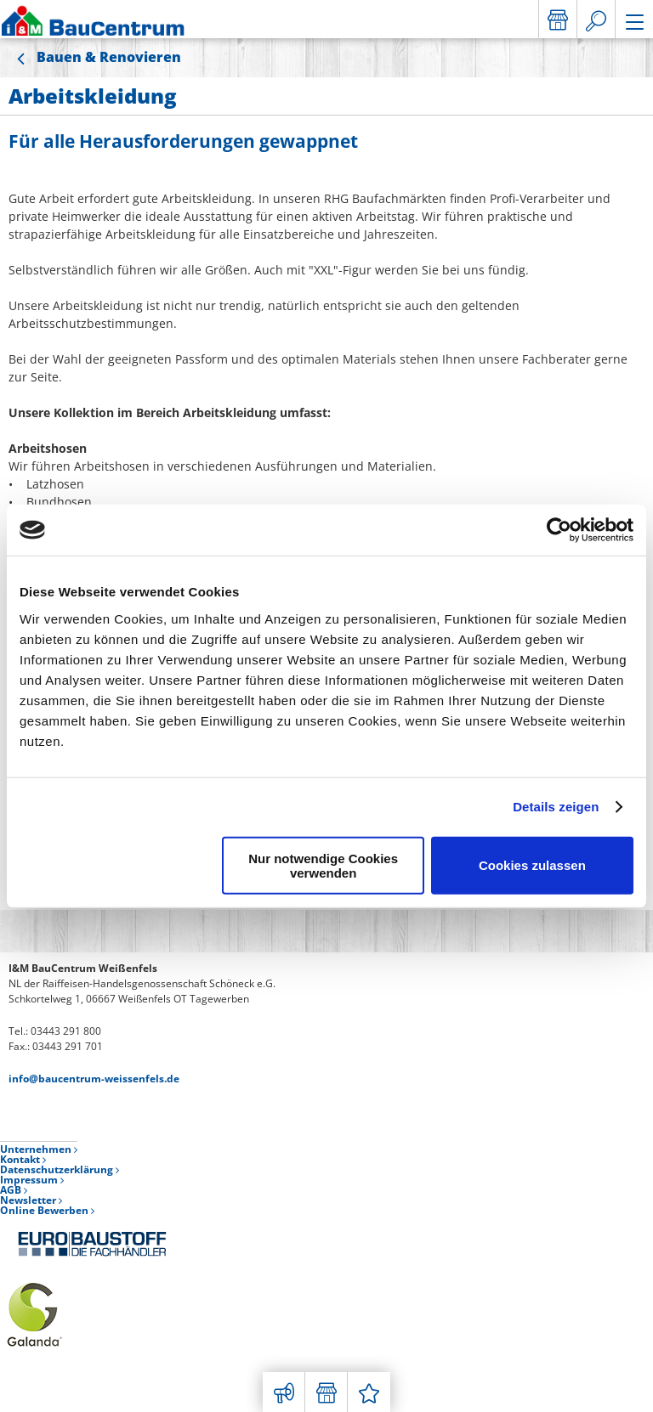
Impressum (32, 1179)
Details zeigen (556, 806)
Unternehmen (38, 1149)
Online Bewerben (47, 1210)
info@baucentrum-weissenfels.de (94, 1078)
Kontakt (23, 1159)
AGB (13, 1190)
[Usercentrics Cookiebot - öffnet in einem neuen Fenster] (559, 530)
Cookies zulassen (532, 865)
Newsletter (31, 1200)
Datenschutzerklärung (59, 1169)
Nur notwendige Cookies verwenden (323, 864)
